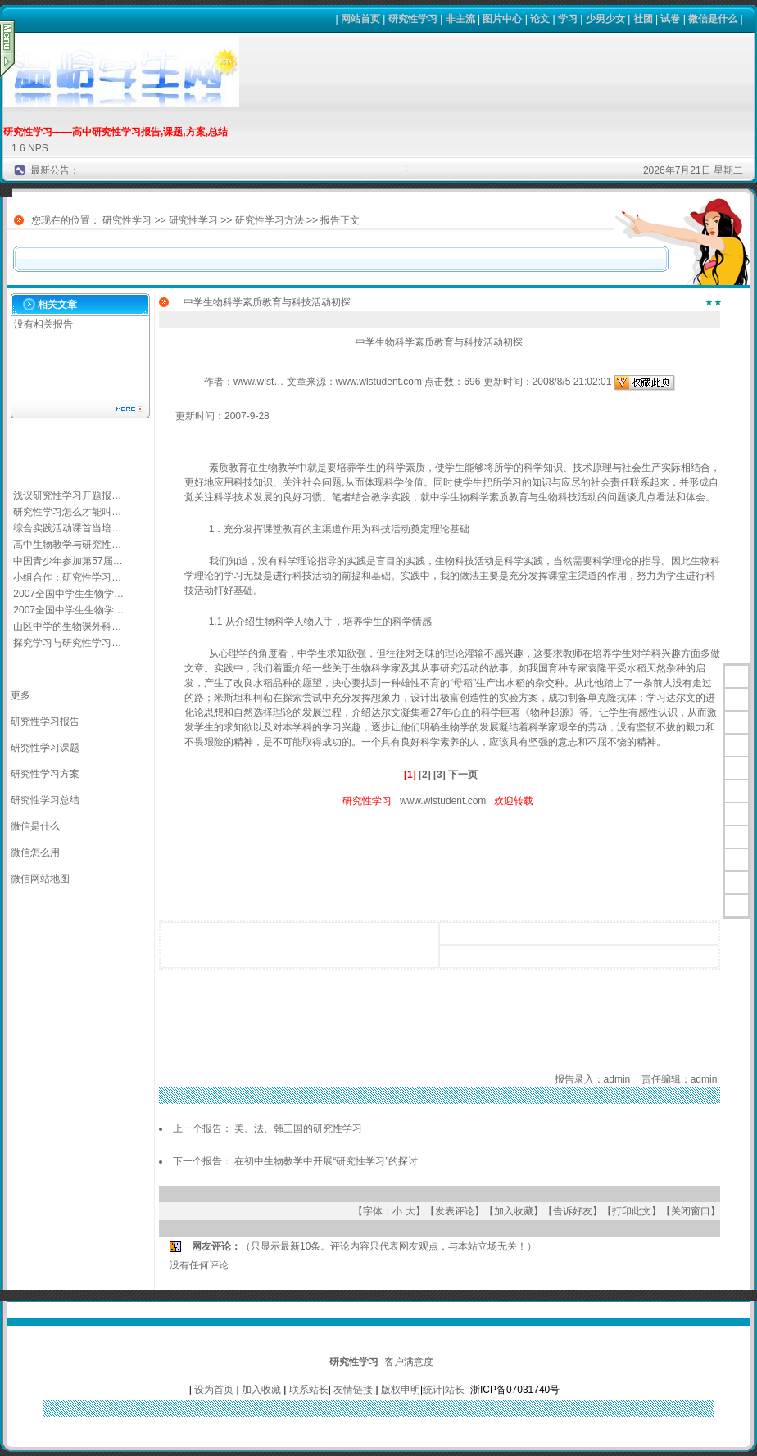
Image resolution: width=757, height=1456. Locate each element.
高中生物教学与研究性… (67, 544)
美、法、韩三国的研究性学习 (298, 1128)
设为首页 (213, 1389)
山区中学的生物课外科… (67, 626)
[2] (425, 774)
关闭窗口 (690, 1211)
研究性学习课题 (45, 747)
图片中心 (502, 19)
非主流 (460, 19)
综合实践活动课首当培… (67, 528)
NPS (38, 148)
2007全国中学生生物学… (68, 593)
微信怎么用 (35, 852)
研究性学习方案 (45, 774)
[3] (439, 774)
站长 (455, 1389)
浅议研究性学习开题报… (67, 495)
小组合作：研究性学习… (67, 577)
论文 (540, 19)
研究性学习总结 (45, 800)
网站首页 (360, 19)
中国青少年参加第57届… (67, 561)
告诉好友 (572, 1211)
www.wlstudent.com (443, 801)
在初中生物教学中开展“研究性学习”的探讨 (326, 1161)
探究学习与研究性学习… (67, 643)
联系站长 (309, 1389)
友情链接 (353, 1389)
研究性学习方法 (269, 220)
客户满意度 (408, 1362)
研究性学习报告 (45, 721)
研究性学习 (412, 19)
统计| (434, 1389)
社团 (643, 19)
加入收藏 (513, 1211)
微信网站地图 (40, 878)
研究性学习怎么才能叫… (67, 512)
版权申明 (400, 1389)
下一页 (463, 774)
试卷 (670, 19)
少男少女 (605, 19)
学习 (568, 19)
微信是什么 (712, 19)
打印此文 (631, 1211)
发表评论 (454, 1211)
